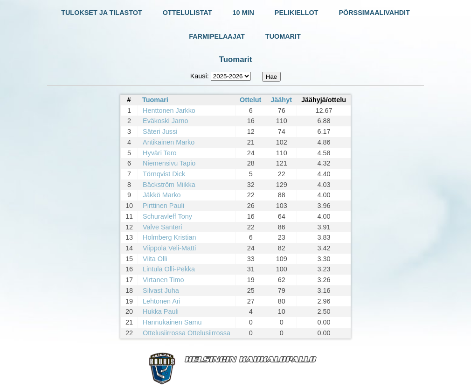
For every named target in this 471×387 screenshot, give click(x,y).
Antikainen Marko (168, 142)
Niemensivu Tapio (169, 163)
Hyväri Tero (160, 153)
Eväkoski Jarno (165, 120)
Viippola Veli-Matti (169, 248)
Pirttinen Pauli (163, 205)
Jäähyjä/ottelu (323, 100)
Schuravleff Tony (167, 216)
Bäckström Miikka (169, 184)
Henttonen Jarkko (169, 110)
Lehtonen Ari (161, 301)
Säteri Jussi (160, 131)
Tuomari (155, 100)
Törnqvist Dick (164, 174)
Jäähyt (281, 100)
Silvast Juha (161, 290)
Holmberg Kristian (169, 237)
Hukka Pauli (161, 311)
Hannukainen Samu (172, 322)
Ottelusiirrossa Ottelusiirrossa (186, 333)
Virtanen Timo (163, 279)
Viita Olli (155, 259)
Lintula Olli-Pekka (169, 269)
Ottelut (250, 100)
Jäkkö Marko (162, 195)
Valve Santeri (162, 227)
